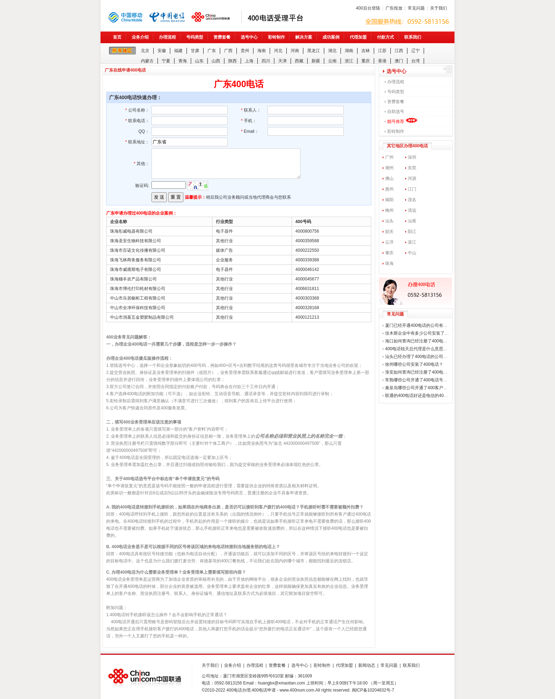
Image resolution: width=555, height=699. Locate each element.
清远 (412, 210)
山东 (199, 60)
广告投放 (393, 8)
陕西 (232, 60)
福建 (178, 50)
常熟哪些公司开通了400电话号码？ (418, 379)
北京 (145, 50)
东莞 (412, 167)
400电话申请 (264, 690)
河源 (412, 178)
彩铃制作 (276, 37)
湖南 (349, 50)
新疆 (315, 60)
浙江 (349, 60)
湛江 (412, 242)
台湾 (415, 60)
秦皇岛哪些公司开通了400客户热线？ (420, 387)
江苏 (382, 50)
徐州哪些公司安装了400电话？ (414, 364)
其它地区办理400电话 (407, 145)
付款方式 (385, 37)
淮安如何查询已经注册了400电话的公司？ (424, 372)
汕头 (389, 220)
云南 (332, 60)
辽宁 (415, 50)
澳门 (399, 60)
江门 (412, 189)
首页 (117, 37)
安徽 (162, 50)
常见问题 (416, 8)
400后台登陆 (368, 8)
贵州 (245, 50)
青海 (182, 60)
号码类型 (194, 37)
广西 (228, 50)
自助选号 (395, 111)
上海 (249, 60)
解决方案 (303, 37)
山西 (216, 60)
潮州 (389, 167)
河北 (278, 50)
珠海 (389, 263)
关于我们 (438, 8)
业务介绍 (140, 37)
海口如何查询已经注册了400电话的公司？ (424, 341)
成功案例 (330, 37)
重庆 (365, 60)
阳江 (412, 231)
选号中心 (249, 37)
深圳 (412, 157)
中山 (412, 252)
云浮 (389, 242)
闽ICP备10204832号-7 (373, 690)
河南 (295, 50)
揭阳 (389, 199)
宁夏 (166, 60)
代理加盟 (358, 37)
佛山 (389, 178)
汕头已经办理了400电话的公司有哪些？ (422, 356)
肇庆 (389, 252)
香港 (382, 60)
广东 (211, 50)
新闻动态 (366, 665)
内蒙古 (147, 60)
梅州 (389, 210)
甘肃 (195, 50)
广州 (389, 157)
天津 (282, 60)
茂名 (412, 199)
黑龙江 (313, 50)
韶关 (389, 231)
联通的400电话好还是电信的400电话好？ (424, 395)
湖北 (332, 50)
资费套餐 (221, 37)
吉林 (365, 50)
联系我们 (412, 37)
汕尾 (412, 220)
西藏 (299, 60)
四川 (266, 60)
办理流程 (167, 37)
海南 (261, 50)
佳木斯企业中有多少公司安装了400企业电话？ (429, 333)
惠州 (389, 189)
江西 (399, 50)
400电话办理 (239, 690)
